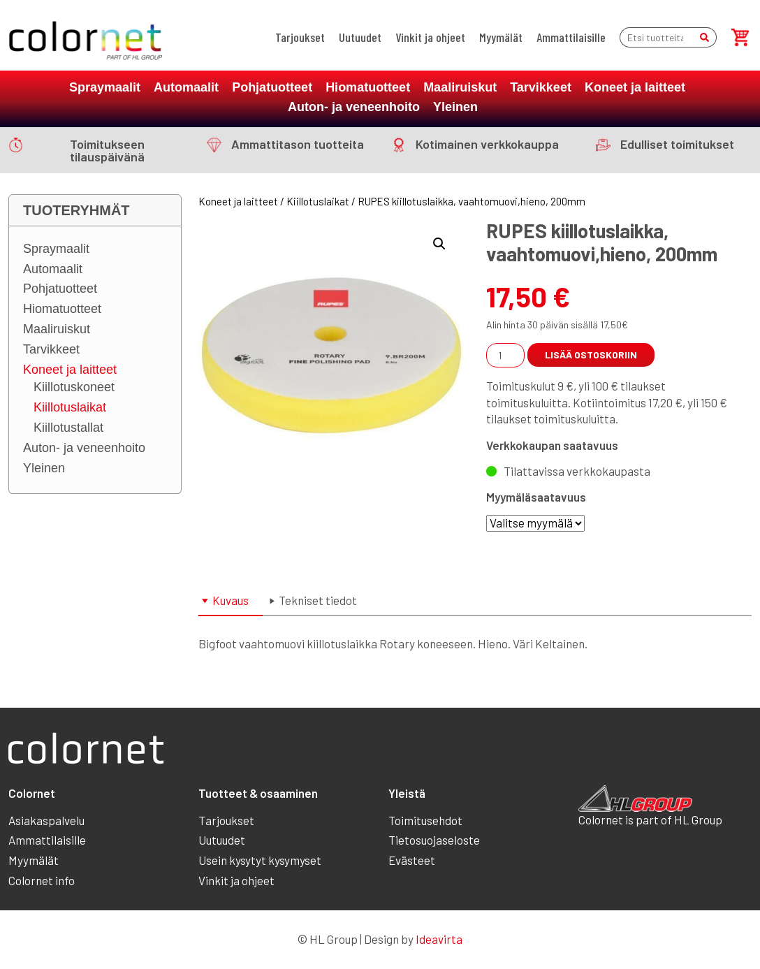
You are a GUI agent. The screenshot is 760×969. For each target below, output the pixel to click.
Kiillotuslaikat (70, 407)
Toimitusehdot (425, 820)
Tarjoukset (300, 37)
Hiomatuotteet (368, 87)
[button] (439, 243)
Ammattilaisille (571, 37)
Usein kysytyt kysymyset (259, 860)
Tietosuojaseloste (434, 840)
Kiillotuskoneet (74, 387)
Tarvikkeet (540, 87)
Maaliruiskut (460, 87)
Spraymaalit (104, 87)
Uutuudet (360, 37)
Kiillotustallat (68, 428)
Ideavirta (439, 939)
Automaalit (186, 87)
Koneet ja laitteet (635, 87)
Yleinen (455, 107)
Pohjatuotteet (272, 87)
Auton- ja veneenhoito (354, 107)
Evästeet (411, 860)
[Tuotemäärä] (505, 355)
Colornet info (41, 880)
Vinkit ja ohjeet (430, 37)
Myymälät (500, 37)
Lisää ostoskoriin (591, 354)
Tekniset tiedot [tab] (318, 600)
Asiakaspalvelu (46, 820)
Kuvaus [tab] (230, 600)
